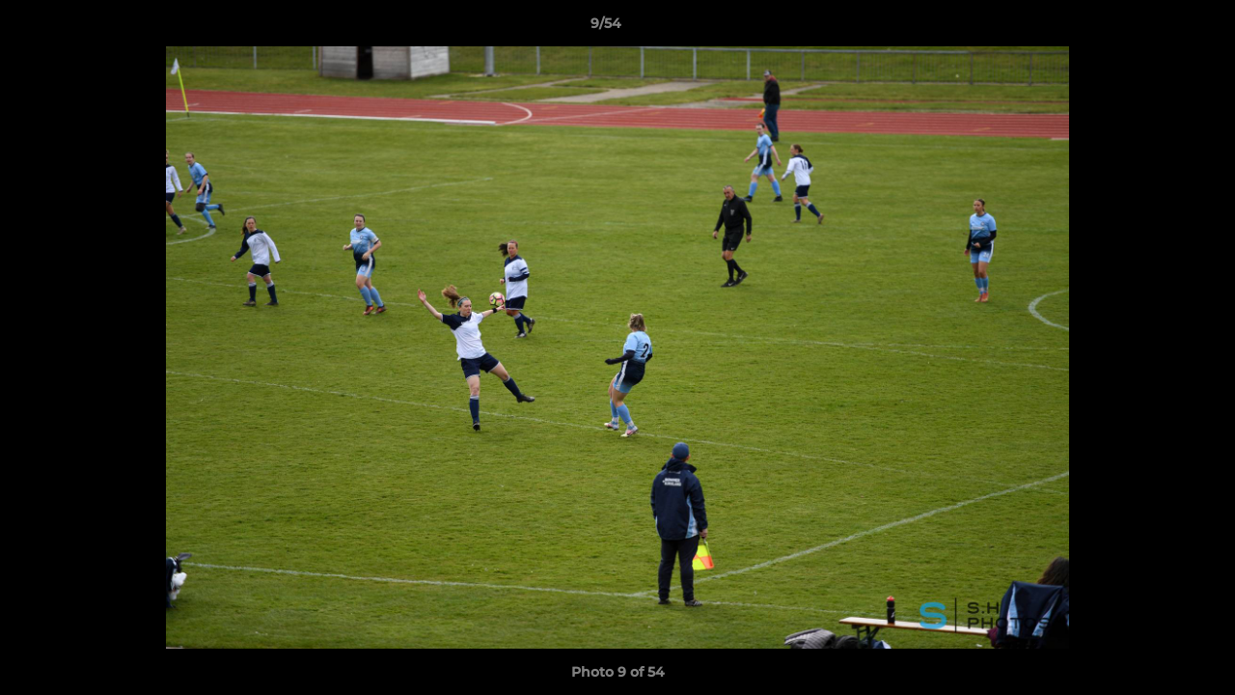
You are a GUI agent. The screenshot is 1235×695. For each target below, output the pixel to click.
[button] (1154, 28)
